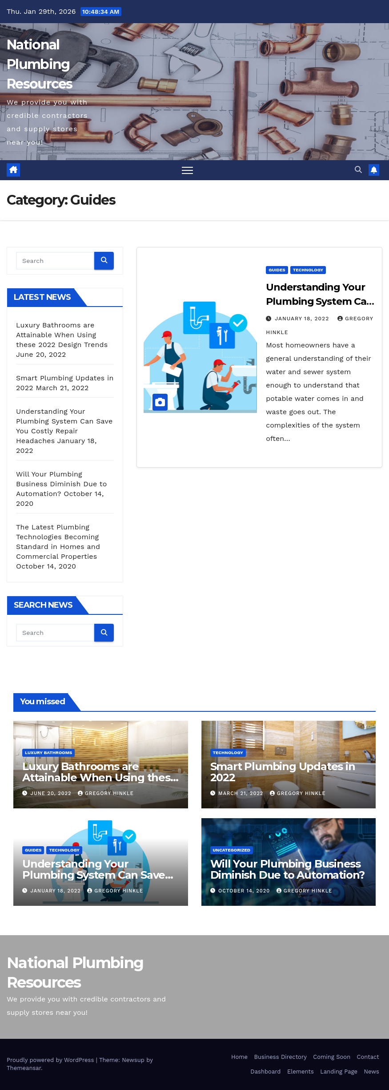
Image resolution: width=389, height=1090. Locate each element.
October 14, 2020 (245, 891)
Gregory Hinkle (106, 793)
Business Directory (280, 1057)
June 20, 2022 (52, 793)
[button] (358, 170)
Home (239, 1057)
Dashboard (265, 1071)
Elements (300, 1071)
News (371, 1071)
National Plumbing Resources (39, 64)
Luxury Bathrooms (48, 752)
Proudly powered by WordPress (51, 1060)
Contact (368, 1057)
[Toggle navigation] (187, 170)
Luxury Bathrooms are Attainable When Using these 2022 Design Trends (62, 335)
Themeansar (24, 1068)
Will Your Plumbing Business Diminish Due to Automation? (61, 484)
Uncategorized (232, 850)
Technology (308, 269)
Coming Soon (331, 1057)
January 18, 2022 (303, 318)
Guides (277, 269)
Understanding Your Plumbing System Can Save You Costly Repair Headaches (98, 874)
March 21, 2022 (241, 793)
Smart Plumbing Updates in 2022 (282, 772)
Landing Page (338, 1071)
